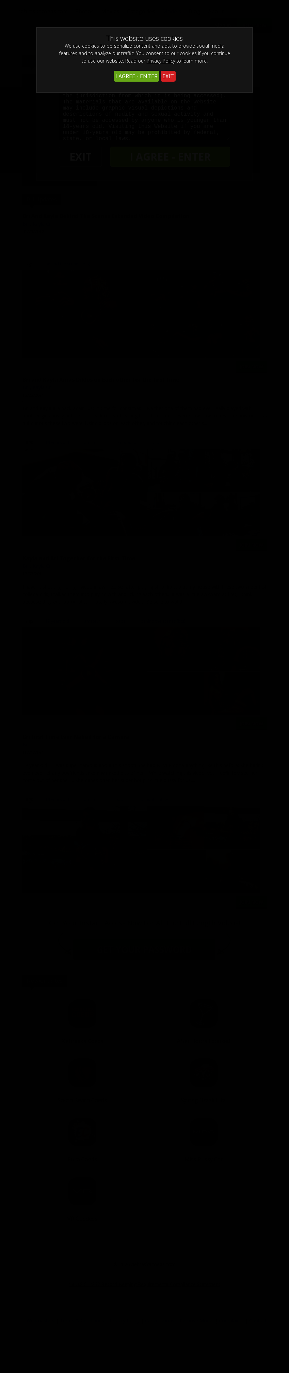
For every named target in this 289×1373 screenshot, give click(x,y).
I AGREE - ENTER (136, 76)
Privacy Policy (161, 60)
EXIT (168, 76)
